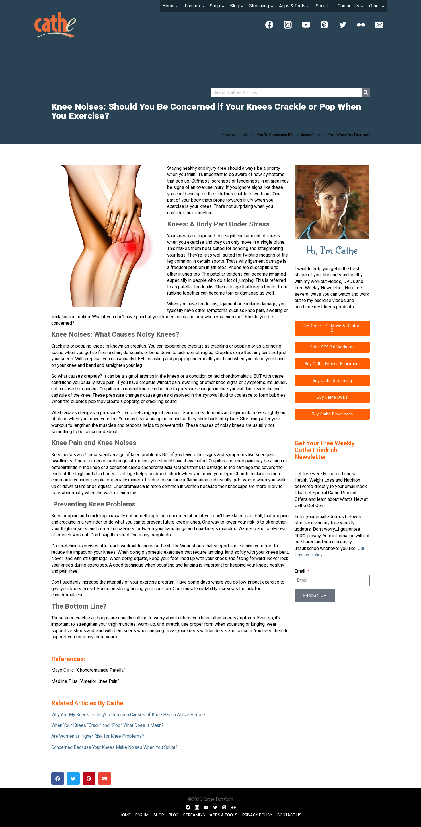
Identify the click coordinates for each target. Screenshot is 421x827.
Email (300, 571)
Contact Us (289, 815)
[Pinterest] (324, 25)
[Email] (379, 25)
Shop (158, 815)
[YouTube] (306, 25)
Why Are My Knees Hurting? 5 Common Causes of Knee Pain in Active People (128, 714)
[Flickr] (361, 25)
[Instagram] (288, 25)
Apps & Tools (223, 815)
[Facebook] (269, 25)
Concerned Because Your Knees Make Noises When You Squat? (114, 747)
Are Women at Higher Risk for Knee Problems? (97, 736)
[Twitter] (343, 25)
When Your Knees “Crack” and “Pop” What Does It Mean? (107, 725)
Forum (142, 815)
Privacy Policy (257, 815)
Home (125, 815)
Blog (173, 815)
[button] (57, 778)
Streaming (194, 815)
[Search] (366, 92)
